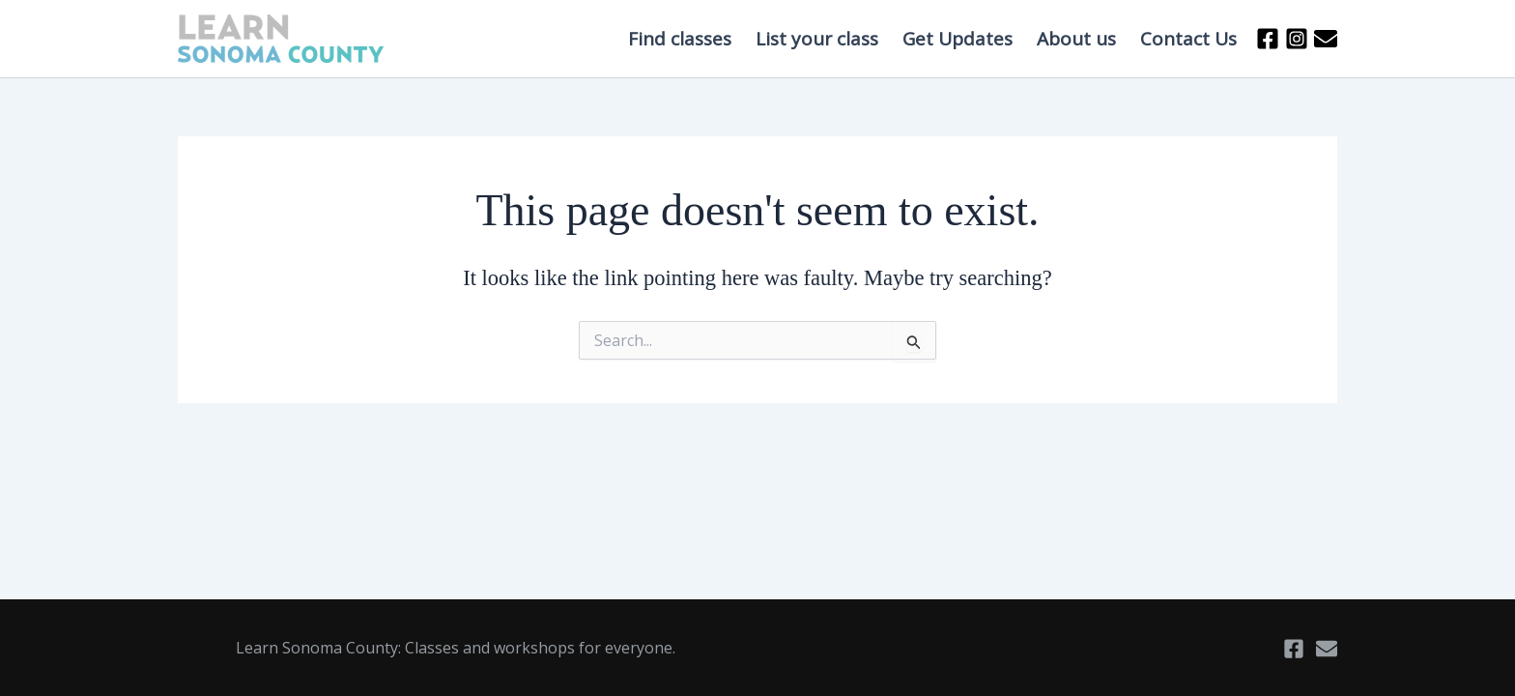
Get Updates (957, 38)
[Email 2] (1325, 38)
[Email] (1326, 648)
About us (1076, 38)
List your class (817, 38)
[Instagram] (1296, 38)
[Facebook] (1267, 38)
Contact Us (1188, 38)
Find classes (679, 38)
